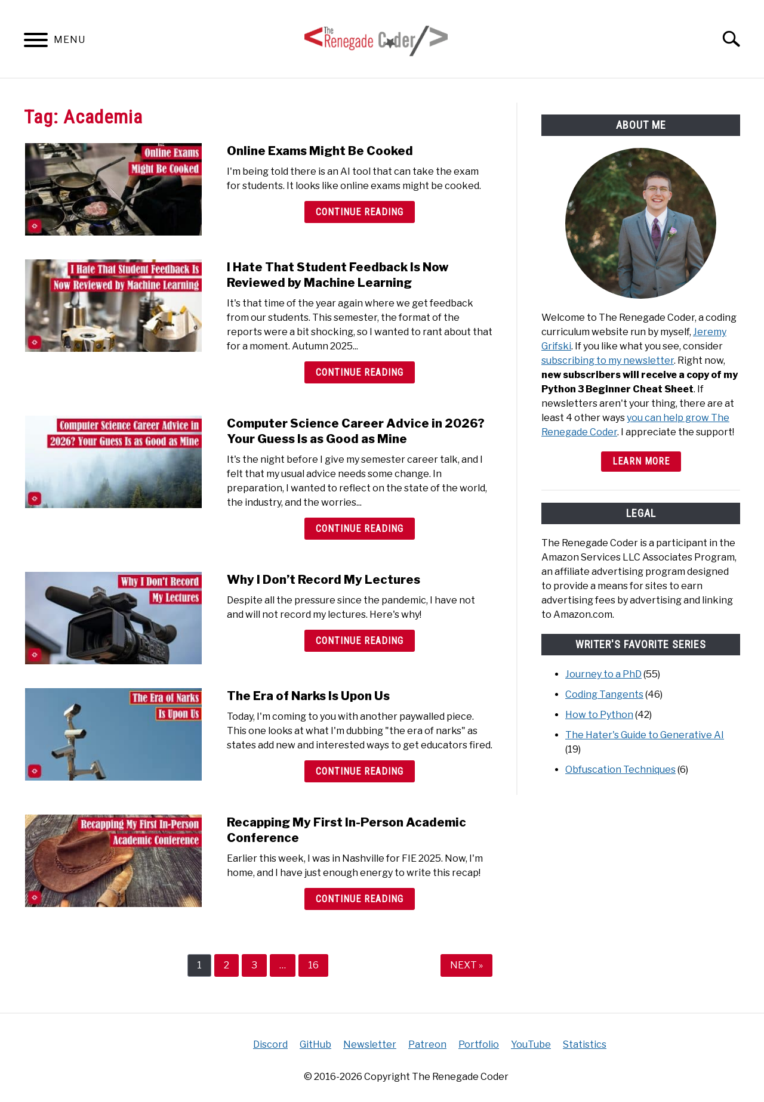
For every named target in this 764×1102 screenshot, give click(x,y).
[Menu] (36, 42)
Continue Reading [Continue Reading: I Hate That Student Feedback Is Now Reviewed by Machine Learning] (359, 372)
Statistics (584, 1044)
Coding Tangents (604, 694)
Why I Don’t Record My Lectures (323, 579)
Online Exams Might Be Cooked (320, 151)
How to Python (599, 714)
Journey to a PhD (603, 674)
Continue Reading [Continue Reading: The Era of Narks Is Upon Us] (359, 771)
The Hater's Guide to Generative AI (644, 735)
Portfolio (478, 1044)
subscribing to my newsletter (607, 360)
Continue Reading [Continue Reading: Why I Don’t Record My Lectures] (359, 640)
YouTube (531, 1044)
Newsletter (369, 1044)
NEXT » (466, 965)
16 (317, 965)
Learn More (641, 461)
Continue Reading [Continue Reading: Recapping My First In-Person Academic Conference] (359, 899)
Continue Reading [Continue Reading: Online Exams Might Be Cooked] (359, 212)
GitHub (315, 1044)
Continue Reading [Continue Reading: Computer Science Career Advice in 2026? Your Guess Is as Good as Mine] (359, 528)
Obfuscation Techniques (620, 769)
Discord (270, 1044)
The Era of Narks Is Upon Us (308, 696)
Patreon (427, 1044)
